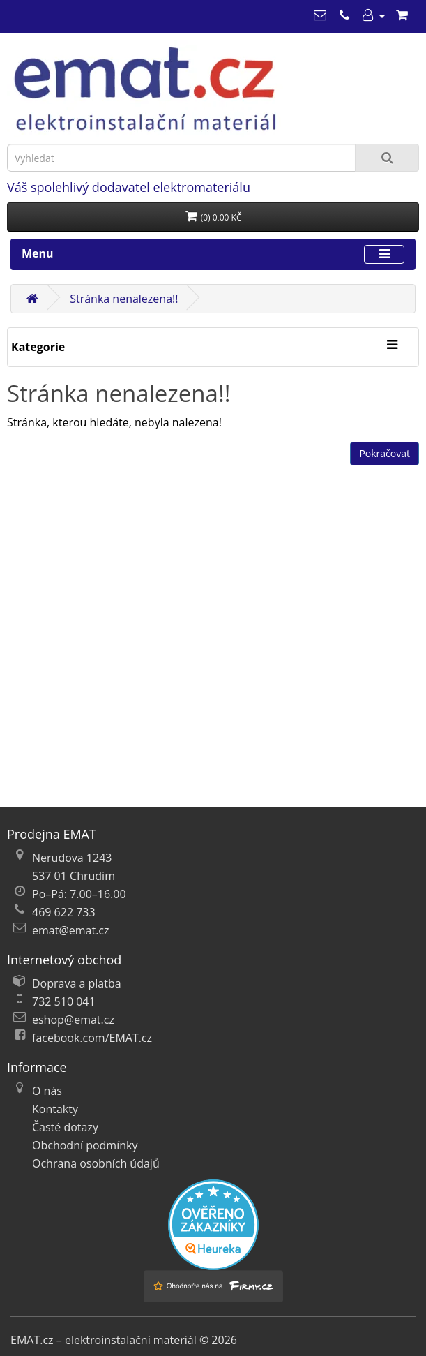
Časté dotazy (65, 1127)
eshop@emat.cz (73, 1019)
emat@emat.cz (70, 930)
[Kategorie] (392, 345)
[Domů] (32, 298)
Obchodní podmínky (84, 1145)
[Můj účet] (373, 15)
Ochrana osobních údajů (96, 1163)
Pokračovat (384, 453)
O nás (47, 1090)
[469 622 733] (344, 15)
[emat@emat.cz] (320, 15)
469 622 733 (64, 912)
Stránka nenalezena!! (124, 298)
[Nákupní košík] (402, 15)
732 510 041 (64, 1001)
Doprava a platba (76, 983)
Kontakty (55, 1109)
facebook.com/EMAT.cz (92, 1037)
